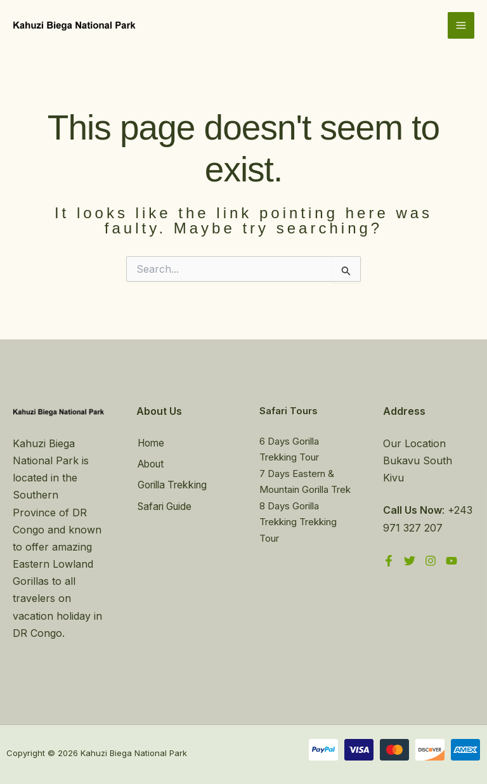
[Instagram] (430, 560)
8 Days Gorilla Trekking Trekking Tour (298, 522)
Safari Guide (165, 504)
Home (151, 443)
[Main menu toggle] (461, 26)
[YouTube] (451, 560)
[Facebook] (388, 560)
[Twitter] (409, 560)
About (151, 463)
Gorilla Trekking (174, 484)
